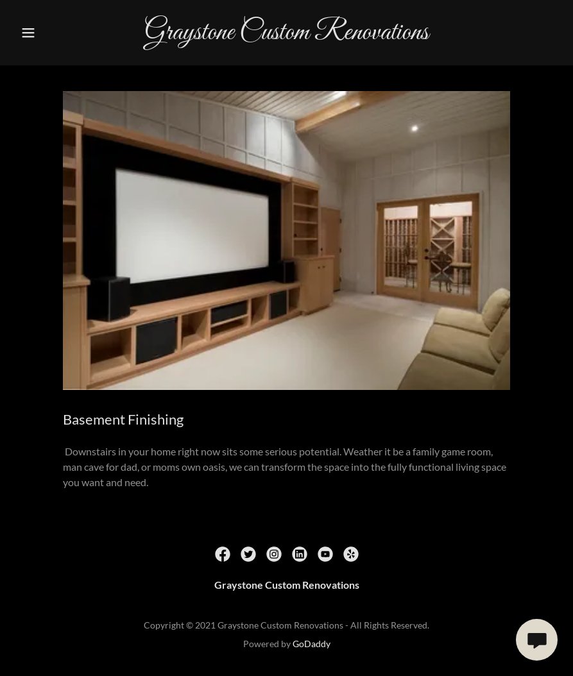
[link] (286, 35)
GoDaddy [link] (311, 643)
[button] (28, 33)
